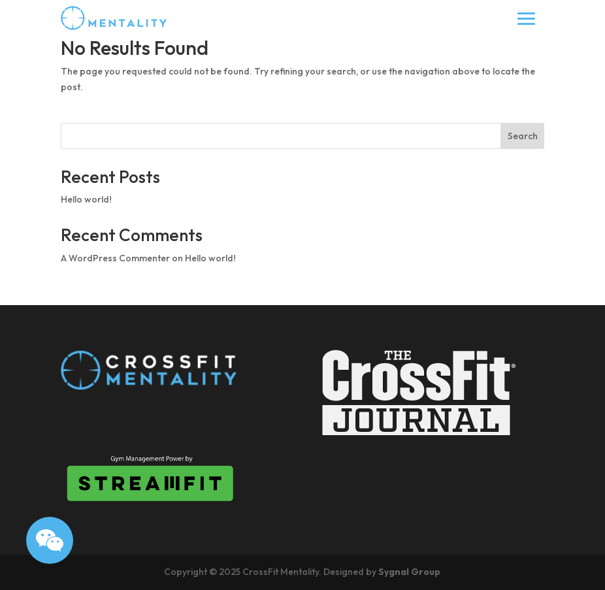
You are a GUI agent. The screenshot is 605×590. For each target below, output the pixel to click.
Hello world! (86, 199)
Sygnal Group (409, 572)
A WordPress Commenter (115, 258)
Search (523, 136)
